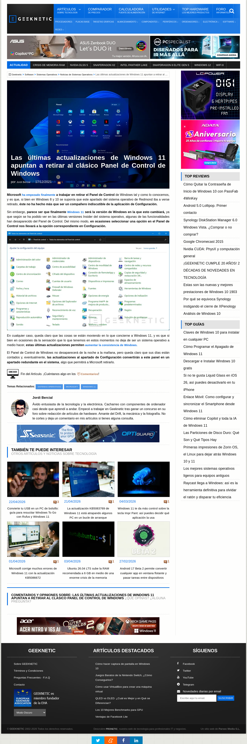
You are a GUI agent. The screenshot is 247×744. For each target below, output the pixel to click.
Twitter (184, 681)
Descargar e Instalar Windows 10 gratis (209, 282)
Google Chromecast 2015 (200, 205)
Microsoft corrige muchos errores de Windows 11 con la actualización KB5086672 (33, 584)
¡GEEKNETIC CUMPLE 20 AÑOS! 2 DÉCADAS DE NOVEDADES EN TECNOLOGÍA (207, 223)
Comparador (100, 10)
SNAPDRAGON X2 (104, 65)
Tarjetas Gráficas (103, 22)
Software (31, 74)
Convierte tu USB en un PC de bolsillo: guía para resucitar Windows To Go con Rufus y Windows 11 (33, 520)
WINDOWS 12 (202, 65)
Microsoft (75, 391)
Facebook (186, 674)
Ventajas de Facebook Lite (113, 727)
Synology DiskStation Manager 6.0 (206, 196)
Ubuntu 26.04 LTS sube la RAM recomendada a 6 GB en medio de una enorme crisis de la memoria (88, 584)
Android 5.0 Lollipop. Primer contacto (208, 191)
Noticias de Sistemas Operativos (82, 74)
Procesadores (63, 22)
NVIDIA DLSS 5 (79, 65)
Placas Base (83, 22)
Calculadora (132, 10)
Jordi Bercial (25, 182)
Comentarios (90, 378)
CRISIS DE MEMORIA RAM (49, 65)
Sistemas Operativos (50, 74)
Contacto (20, 695)
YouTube (186, 688)
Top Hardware (195, 10)
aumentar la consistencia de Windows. (114, 349)
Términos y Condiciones (30, 681)
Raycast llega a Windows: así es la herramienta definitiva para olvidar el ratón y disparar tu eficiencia (211, 348)
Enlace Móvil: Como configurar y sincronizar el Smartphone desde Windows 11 (205, 300)
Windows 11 (75, 216)
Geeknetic (17, 74)
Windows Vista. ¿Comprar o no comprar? (211, 200)
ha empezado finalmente (42, 194)
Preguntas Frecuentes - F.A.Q (34, 688)
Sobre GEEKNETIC (27, 674)
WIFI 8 (219, 65)
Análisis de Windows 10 (199, 249)
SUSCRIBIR (186, 716)
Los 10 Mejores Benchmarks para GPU (121, 720)
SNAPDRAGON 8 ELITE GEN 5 (171, 65)
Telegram (186, 695)
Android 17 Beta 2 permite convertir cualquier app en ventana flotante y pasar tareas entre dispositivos (143, 584)
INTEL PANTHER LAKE (133, 65)
